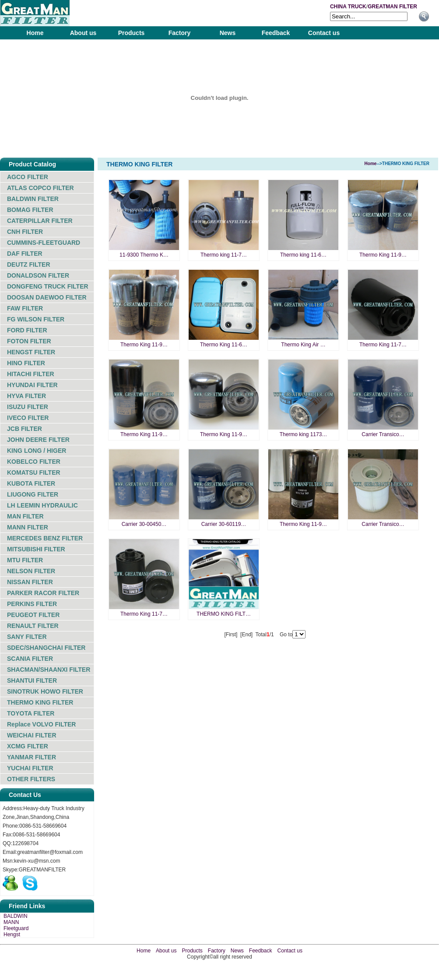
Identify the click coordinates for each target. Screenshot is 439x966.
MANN (11, 922)
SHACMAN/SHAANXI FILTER (48, 669)
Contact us (324, 32)
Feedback (276, 32)
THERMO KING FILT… (224, 614)
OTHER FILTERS (31, 779)
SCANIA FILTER (30, 658)
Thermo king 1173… (303, 434)
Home (35, 32)
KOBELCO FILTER (33, 461)
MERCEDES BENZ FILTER (45, 538)
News (228, 32)
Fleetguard (16, 928)
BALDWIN (16, 916)
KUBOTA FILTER (31, 483)
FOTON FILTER (29, 341)
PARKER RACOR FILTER (43, 592)
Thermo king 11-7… (223, 255)
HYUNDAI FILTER (32, 384)
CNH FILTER (25, 231)
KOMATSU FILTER (33, 472)
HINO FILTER (26, 363)
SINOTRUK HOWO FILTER (45, 691)
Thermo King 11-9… (383, 255)
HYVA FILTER (26, 395)
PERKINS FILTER (32, 603)
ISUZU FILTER (27, 406)
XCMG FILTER (27, 746)
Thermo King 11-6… (223, 345)
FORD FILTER (27, 330)
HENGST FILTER (31, 352)
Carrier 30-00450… (144, 524)
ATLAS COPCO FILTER (40, 187)
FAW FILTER (25, 308)
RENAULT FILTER (33, 625)
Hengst (12, 934)
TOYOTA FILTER (30, 713)
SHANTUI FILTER (32, 680)
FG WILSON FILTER (35, 319)
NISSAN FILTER (30, 581)
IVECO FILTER (28, 417)
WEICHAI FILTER (31, 735)
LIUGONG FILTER (32, 494)
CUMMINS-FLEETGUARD (43, 242)
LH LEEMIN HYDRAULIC (42, 505)
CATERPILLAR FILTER (40, 220)
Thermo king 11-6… (303, 255)
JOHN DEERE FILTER (38, 439)
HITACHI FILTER (30, 373)
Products (131, 32)
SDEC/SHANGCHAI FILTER (46, 647)
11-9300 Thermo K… (144, 255)
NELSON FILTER (31, 571)
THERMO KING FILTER (40, 702)
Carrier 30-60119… (223, 524)
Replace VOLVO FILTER (41, 724)
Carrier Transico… (383, 434)
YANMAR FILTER (31, 757)
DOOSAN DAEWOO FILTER (47, 297)
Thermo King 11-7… (383, 345)
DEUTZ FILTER (28, 264)
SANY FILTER (27, 636)
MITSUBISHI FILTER (36, 549)
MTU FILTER (25, 560)
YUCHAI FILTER (30, 768)
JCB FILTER (24, 428)
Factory (180, 32)
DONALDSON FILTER (38, 275)
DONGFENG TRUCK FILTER (47, 286)
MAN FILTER (25, 516)
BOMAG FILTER (30, 209)
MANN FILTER (27, 527)
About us (83, 32)
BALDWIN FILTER (33, 198)
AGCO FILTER (27, 176)
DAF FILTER (24, 253)
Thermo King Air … (303, 345)
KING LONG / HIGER (36, 450)
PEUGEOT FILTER (33, 614)
